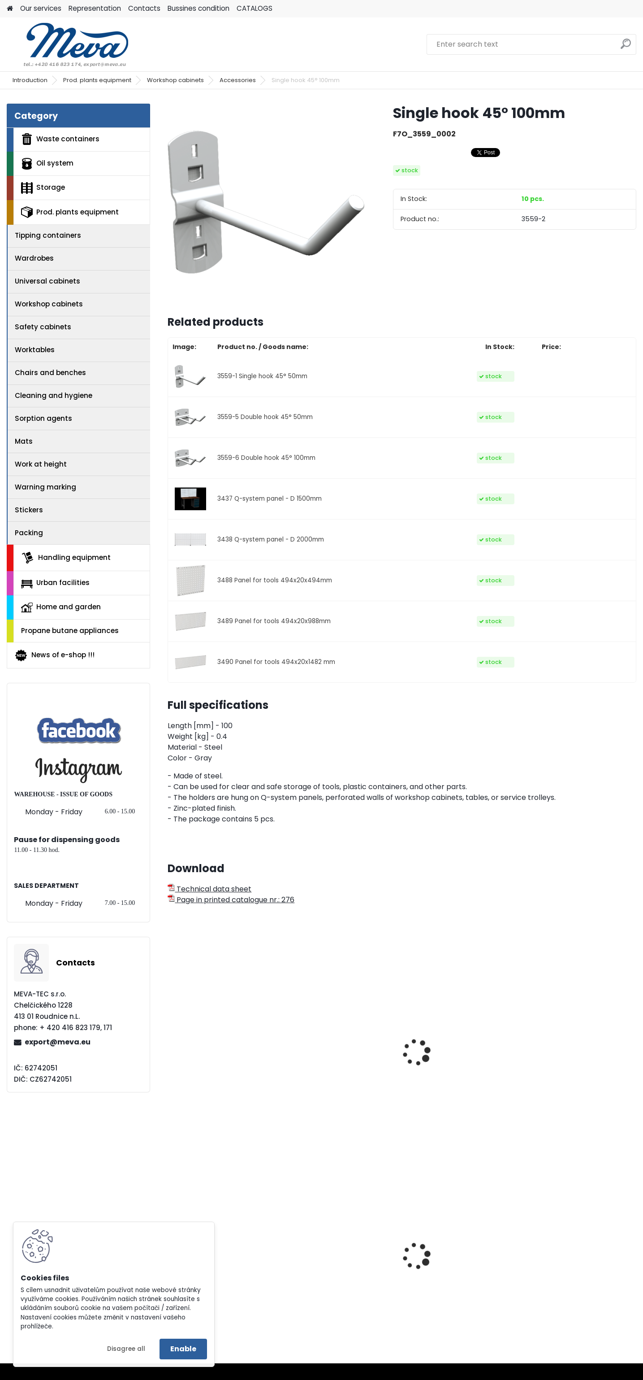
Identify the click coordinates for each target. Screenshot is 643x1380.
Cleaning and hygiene (53, 395)
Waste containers (60, 139)
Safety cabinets (43, 327)
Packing (29, 532)
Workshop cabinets (175, 80)
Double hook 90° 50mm (334, 1074)
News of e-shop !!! (54, 655)
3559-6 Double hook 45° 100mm (266, 458)
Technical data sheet (209, 889)
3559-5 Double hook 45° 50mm (265, 417)
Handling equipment (66, 557)
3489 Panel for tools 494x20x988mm (274, 621)
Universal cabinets (47, 281)
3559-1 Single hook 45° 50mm (262, 376)
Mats (24, 441)
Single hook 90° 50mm (213, 1074)
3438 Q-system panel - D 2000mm (270, 539)
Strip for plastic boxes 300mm (450, 1079)
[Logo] (68, 44)
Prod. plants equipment (97, 80)
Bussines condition (198, 8)
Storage (43, 188)
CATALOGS (254, 8)
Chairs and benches (50, 372)
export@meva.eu (58, 1042)
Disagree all (126, 1349)
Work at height (41, 464)
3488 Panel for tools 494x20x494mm (274, 580)
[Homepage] (10, 8)
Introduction (30, 80)
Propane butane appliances (70, 630)
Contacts (144, 8)
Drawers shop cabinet (569, 1259)
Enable (183, 1349)
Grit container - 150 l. (447, 1279)
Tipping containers (48, 235)
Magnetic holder (559, 1074)
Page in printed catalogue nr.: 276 (231, 900)
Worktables (35, 349)
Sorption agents (43, 418)
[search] (626, 47)
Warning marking (45, 487)
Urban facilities (55, 583)
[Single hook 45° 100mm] (266, 202)
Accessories (238, 80)
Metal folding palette (211, 1272)
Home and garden (61, 607)
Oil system (47, 164)
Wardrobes (34, 258)
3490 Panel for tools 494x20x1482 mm (276, 662)
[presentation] (172, 1043)
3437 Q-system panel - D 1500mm (269, 498)
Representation (95, 8)
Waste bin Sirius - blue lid (337, 1279)
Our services (40, 8)
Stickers (29, 510)
